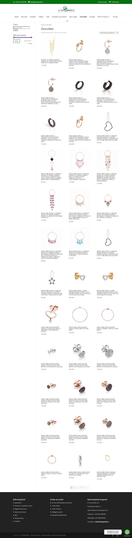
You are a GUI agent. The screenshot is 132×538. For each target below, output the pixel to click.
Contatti (17, 521)
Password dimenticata (59, 515)
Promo (115, 17)
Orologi (92, 17)
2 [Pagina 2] (73, 487)
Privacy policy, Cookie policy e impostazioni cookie (48, 535)
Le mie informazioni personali (62, 503)
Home (43, 25)
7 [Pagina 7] (85, 487)
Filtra (16, 41)
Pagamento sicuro (21, 509)
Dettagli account (57, 512)
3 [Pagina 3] (76, 487)
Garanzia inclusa (20, 512)
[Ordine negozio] (109, 32)
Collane (41, 17)
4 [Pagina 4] (78, 487)
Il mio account (102, 2)
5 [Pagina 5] (80, 487)
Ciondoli (33, 17)
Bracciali (24, 17)
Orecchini (83, 17)
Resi (16, 515)
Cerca (15, 30)
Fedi (47, 17)
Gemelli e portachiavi (59, 17)
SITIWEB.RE (25, 535)
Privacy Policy (19, 518)
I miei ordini (56, 506)
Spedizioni (18, 503)
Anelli (16, 17)
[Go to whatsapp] (127, 532)
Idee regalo (73, 17)
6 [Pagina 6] (83, 487)
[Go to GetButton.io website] (127, 536)
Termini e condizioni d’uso (23, 506)
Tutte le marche (102, 17)
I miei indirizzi (56, 509)
